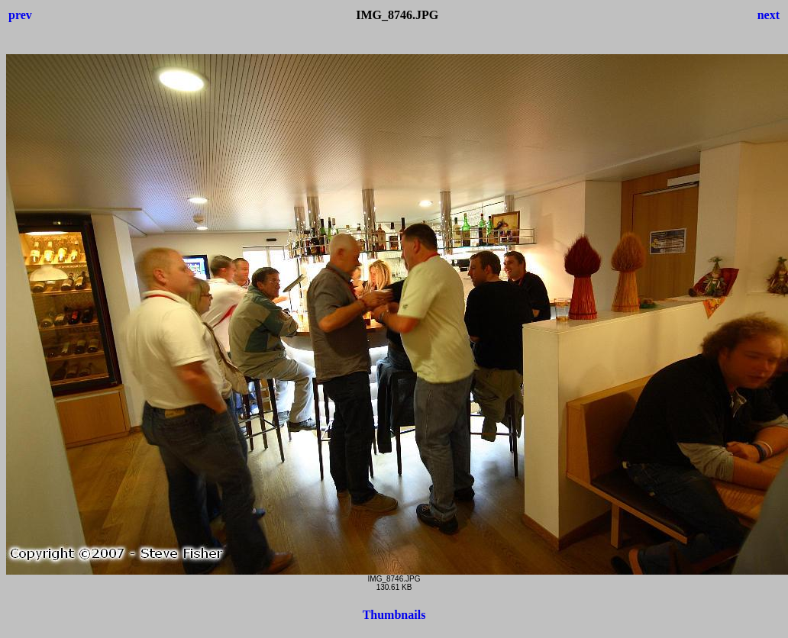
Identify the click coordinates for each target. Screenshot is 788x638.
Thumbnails (394, 614)
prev (20, 14)
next (768, 14)
